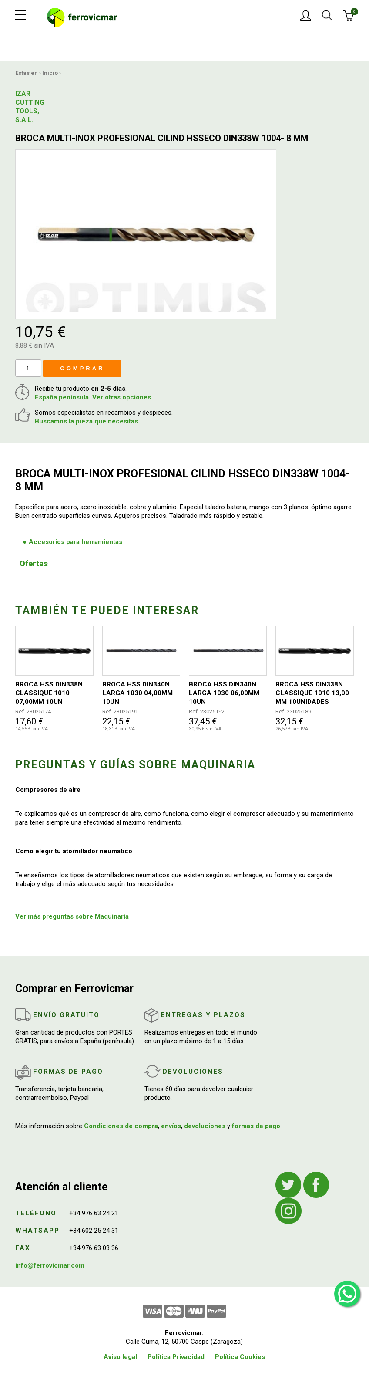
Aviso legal (120, 1357)
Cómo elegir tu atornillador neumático (73, 851)
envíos (171, 1126)
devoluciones (204, 1126)
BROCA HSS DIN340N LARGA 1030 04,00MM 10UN (137, 693)
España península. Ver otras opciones (93, 397)
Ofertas (34, 563)
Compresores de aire (48, 790)
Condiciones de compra (121, 1126)
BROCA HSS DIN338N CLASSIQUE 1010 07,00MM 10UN (49, 693)
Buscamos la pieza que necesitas (86, 421)
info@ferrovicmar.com (49, 1265)
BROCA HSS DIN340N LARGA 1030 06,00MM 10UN (224, 693)
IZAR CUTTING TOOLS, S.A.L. (29, 107)
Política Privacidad (176, 1357)
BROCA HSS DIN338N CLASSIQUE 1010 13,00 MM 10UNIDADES (312, 693)
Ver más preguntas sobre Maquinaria (72, 916)
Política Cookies (240, 1357)
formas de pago (256, 1126)
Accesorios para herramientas (75, 542)
